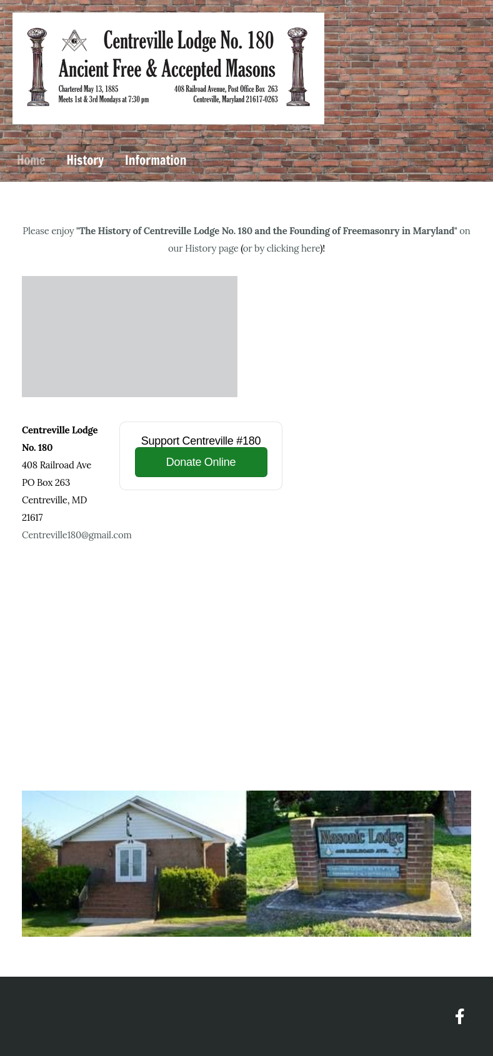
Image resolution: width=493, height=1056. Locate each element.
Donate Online (201, 462)
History (85, 160)
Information (155, 160)
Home (31, 160)
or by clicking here (281, 248)
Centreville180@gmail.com (76, 535)
